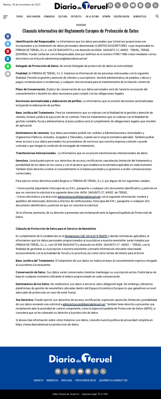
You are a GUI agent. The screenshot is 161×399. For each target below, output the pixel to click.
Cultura (62, 16)
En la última (92, 16)
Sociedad (81, 24)
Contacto (38, 380)
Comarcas (49, 16)
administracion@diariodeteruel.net (79, 196)
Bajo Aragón (33, 16)
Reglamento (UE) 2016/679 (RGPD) (86, 236)
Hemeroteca (139, 16)
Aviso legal (66, 380)
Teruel (19, 16)
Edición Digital (122, 16)
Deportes (76, 16)
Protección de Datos (85, 380)
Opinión (106, 16)
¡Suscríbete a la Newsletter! (113, 380)
